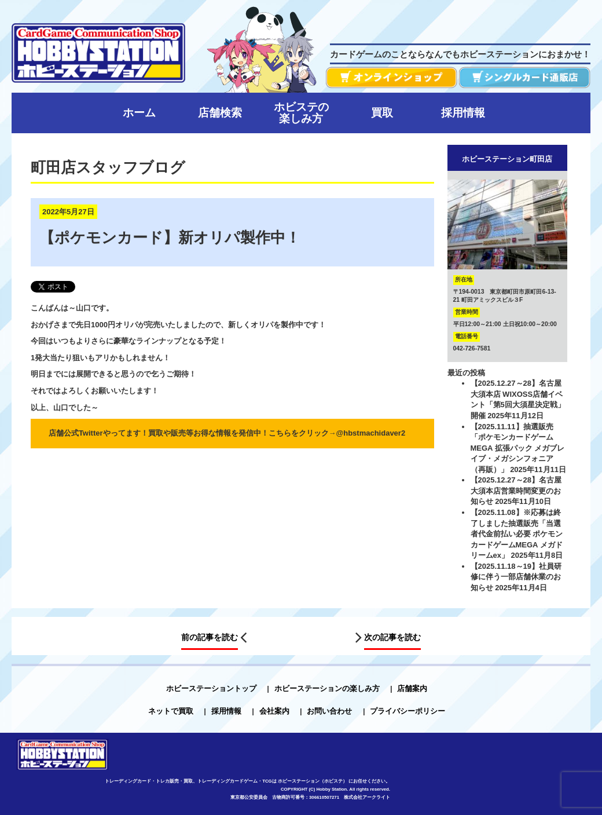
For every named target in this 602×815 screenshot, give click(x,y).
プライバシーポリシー (407, 711)
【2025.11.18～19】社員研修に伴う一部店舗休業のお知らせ (516, 577)
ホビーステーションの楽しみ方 (327, 688)
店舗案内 (412, 688)
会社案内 (274, 711)
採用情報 (226, 711)
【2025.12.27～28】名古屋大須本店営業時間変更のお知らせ (516, 491)
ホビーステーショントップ (211, 688)
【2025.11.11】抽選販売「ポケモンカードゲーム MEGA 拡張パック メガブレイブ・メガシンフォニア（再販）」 (518, 448)
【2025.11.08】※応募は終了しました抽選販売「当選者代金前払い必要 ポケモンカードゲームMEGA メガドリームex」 (517, 534)
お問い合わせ (329, 711)
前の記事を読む (209, 637)
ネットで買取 (170, 711)
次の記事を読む (392, 637)
